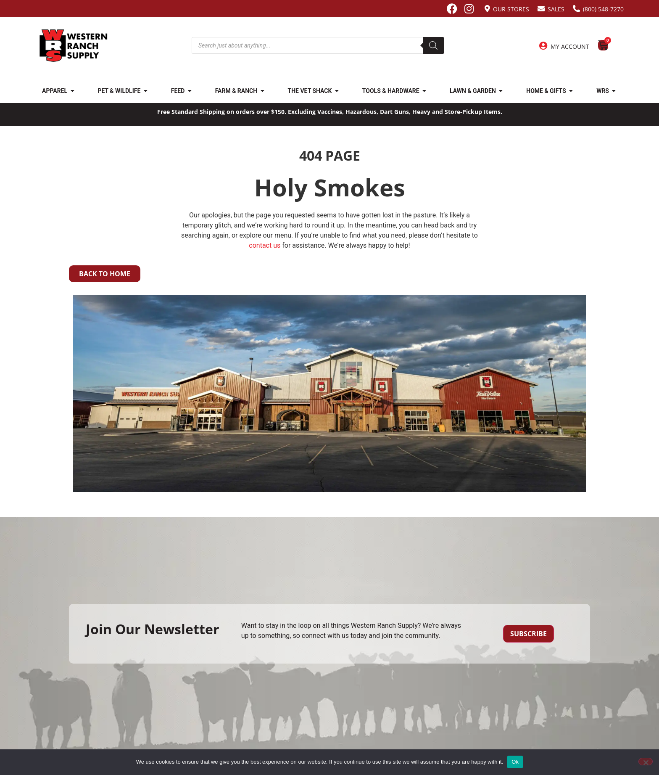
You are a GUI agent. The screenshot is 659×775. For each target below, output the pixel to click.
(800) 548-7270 (603, 9)
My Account (570, 46)
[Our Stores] (487, 8)
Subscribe (528, 633)
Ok (515, 762)
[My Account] (543, 46)
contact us (264, 245)
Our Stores (511, 9)
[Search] (433, 45)
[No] (645, 761)
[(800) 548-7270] (576, 8)
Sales (556, 9)
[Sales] (541, 8)
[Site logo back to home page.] (74, 45)
